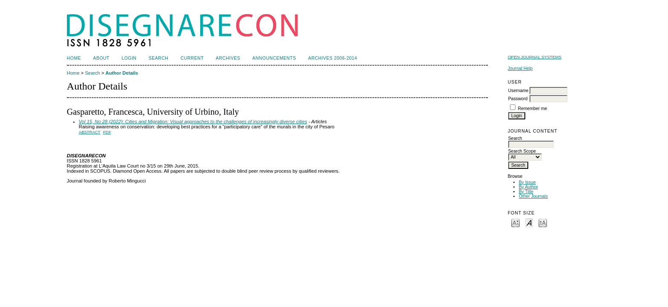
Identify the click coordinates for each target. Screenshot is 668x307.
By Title (526, 191)
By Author (528, 187)
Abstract (90, 132)
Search (158, 58)
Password (518, 98)
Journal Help (520, 68)
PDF (107, 132)
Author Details (122, 72)
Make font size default (529, 222)
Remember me (532, 108)
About (101, 58)
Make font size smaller (515, 222)
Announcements (274, 58)
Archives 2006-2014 (332, 58)
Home (74, 58)
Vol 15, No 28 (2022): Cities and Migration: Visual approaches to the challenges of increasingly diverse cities (193, 121)
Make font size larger (542, 222)
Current (192, 58)
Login (128, 58)
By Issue (527, 182)
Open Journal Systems (534, 57)
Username (518, 90)
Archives (228, 58)
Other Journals (533, 196)
